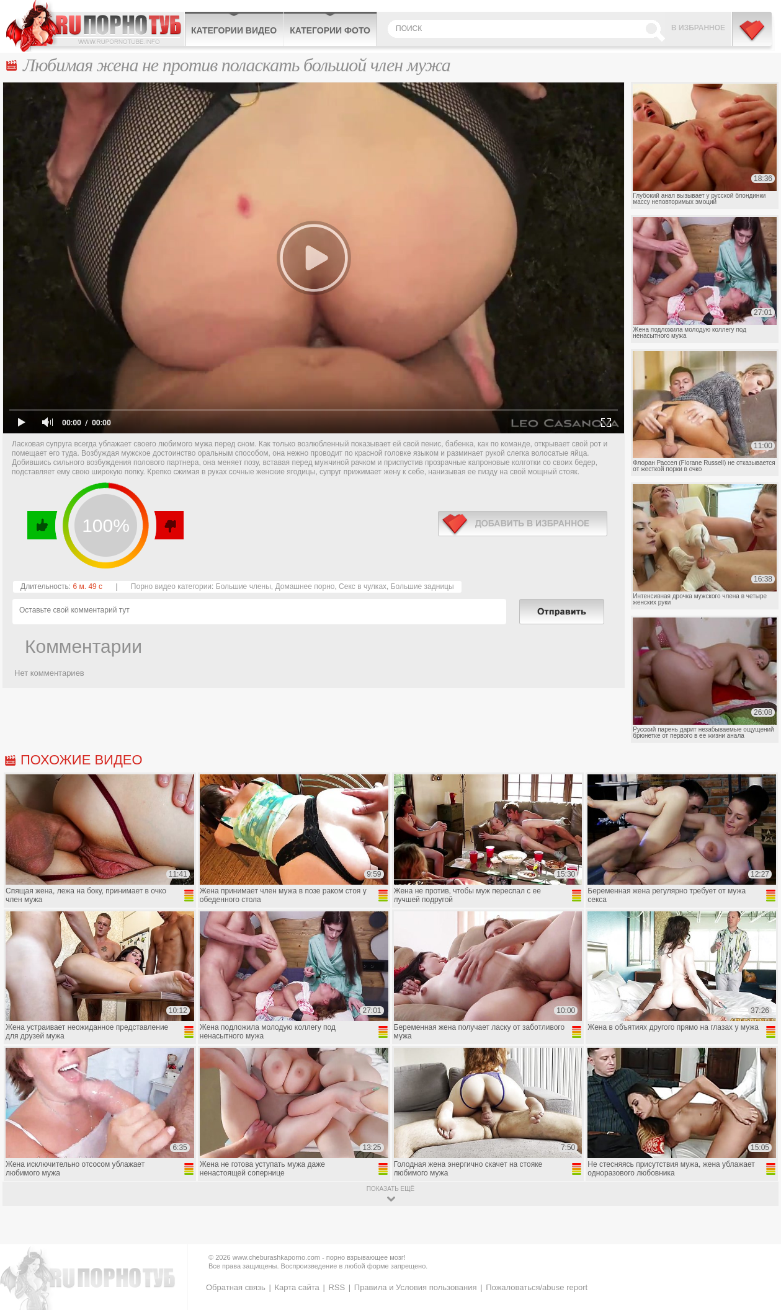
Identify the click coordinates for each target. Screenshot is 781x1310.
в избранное (522, 523)
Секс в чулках (362, 586)
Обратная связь (236, 1287)
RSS (336, 1287)
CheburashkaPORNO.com (95, 26)
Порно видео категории (171, 586)
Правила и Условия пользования (415, 1287)
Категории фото (330, 30)
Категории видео (234, 30)
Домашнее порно (304, 586)
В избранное (698, 28)
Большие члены (243, 586)
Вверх (757, 1229)
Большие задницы (422, 586)
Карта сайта (296, 1287)
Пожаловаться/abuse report (536, 1287)
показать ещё (390, 1188)
